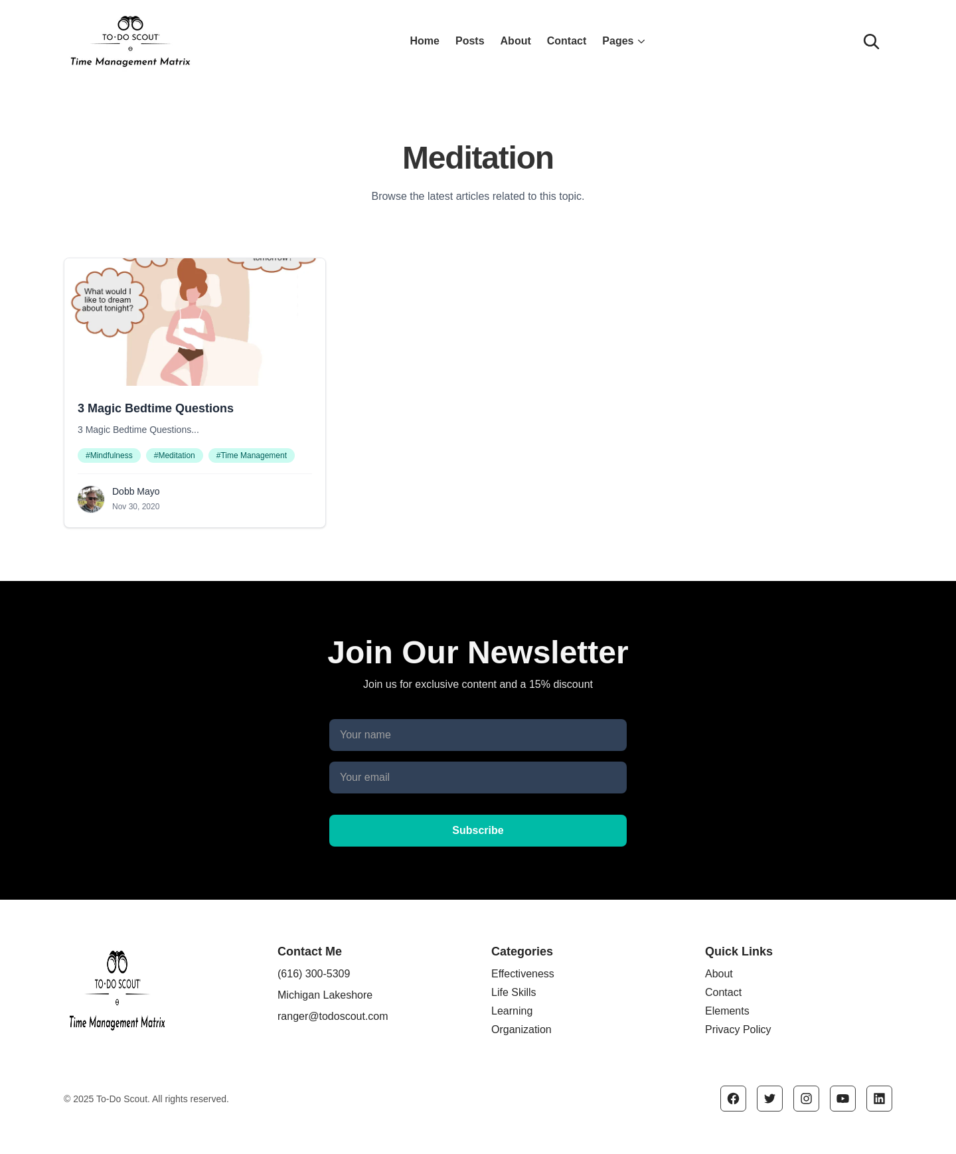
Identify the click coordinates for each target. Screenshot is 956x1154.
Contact (567, 40)
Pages (624, 40)
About (516, 40)
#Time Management (251, 455)
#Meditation (174, 455)
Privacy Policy (738, 1029)
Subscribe (477, 830)
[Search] (871, 41)
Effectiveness (522, 973)
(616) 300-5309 (314, 973)
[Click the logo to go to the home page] (198, 41)
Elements (727, 1011)
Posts (470, 40)
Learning (511, 1011)
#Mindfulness (109, 455)
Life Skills (513, 992)
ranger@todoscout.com (333, 1016)
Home (424, 40)
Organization (521, 1029)
